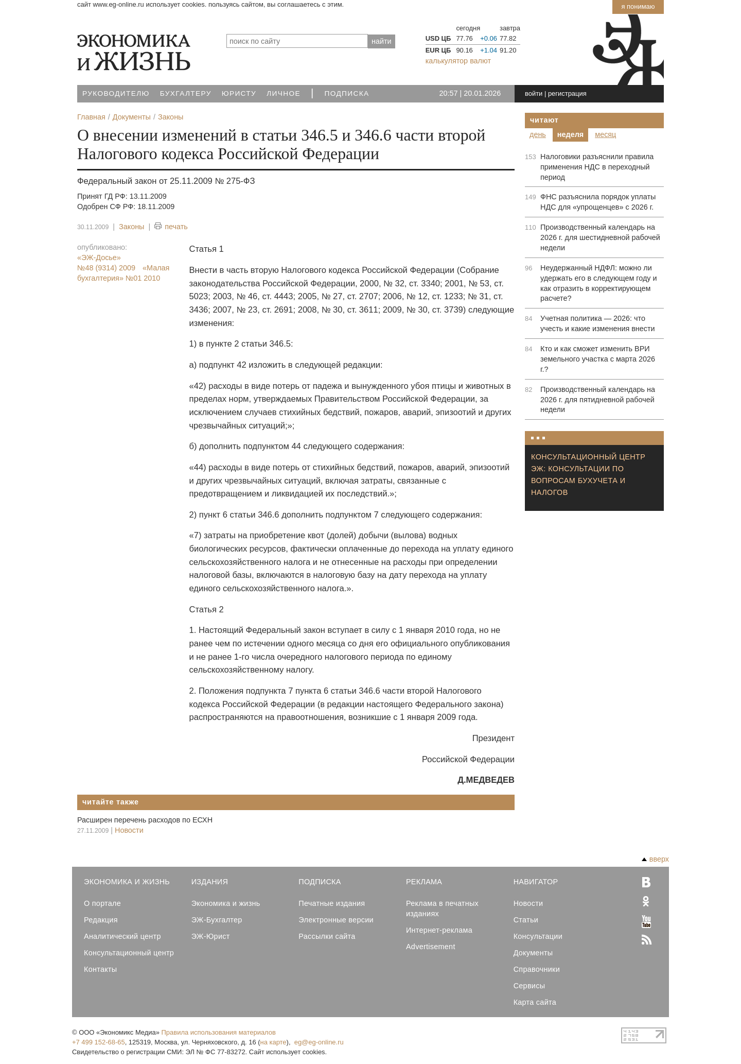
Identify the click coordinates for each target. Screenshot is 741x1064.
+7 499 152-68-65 (98, 1042)
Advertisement (430, 946)
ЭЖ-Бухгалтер (216, 920)
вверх (655, 859)
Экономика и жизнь (225, 903)
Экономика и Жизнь (127, 882)
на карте (273, 1042)
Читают (544, 120)
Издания (209, 882)
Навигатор (536, 882)
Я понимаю (638, 6)
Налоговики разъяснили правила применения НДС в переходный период (597, 166)
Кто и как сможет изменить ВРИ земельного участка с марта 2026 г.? (597, 359)
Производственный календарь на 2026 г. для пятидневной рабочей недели (597, 399)
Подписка (347, 93)
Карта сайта (535, 1002)
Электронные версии (336, 920)
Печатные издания (331, 903)
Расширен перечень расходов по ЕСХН (145, 820)
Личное (284, 93)
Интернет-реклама (439, 930)
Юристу (239, 93)
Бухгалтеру (185, 93)
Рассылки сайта (326, 936)
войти (533, 93)
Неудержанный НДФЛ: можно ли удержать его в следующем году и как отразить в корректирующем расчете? (598, 283)
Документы (533, 953)
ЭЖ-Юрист (210, 936)
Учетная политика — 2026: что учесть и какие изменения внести (597, 323)
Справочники (537, 969)
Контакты (100, 969)
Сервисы (529, 986)
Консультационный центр (129, 953)
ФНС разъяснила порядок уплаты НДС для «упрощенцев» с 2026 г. (598, 202)
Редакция (101, 920)
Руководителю (116, 93)
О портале (102, 903)
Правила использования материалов (219, 1032)
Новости (129, 830)
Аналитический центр (122, 936)
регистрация (567, 93)
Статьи (526, 920)
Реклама (424, 882)
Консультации (538, 936)
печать (171, 226)
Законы (131, 226)
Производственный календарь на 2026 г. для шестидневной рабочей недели (600, 237)
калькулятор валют (458, 61)
